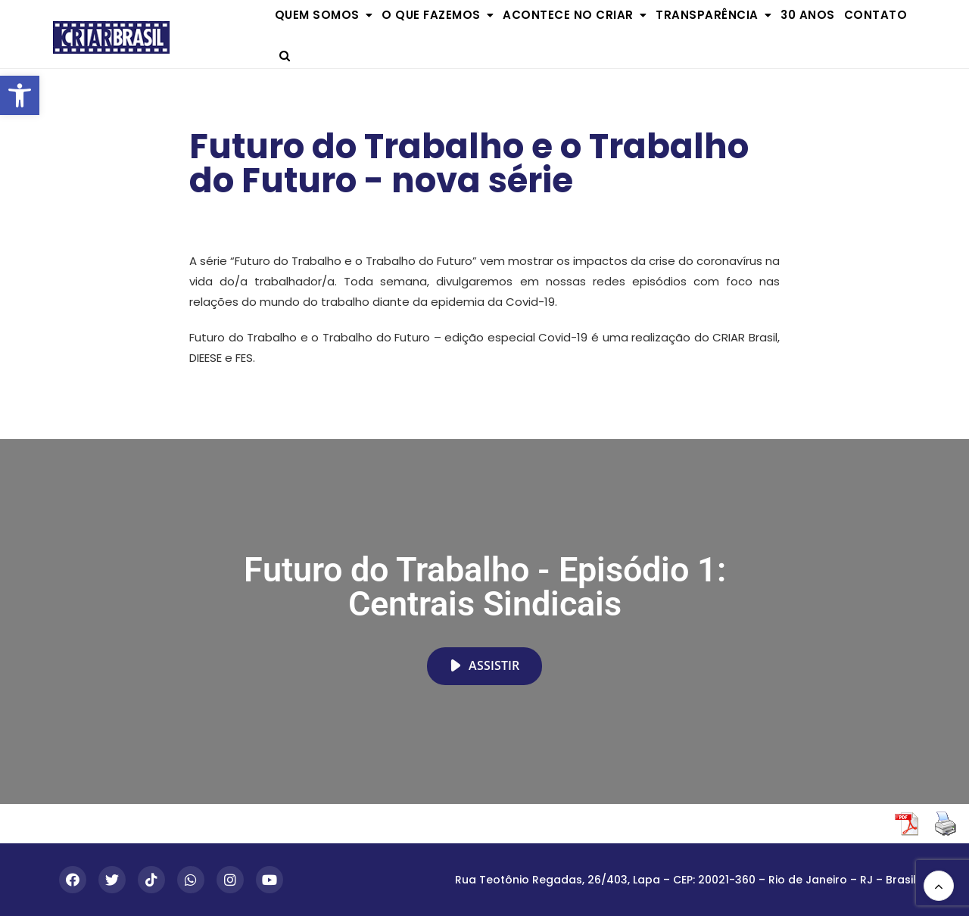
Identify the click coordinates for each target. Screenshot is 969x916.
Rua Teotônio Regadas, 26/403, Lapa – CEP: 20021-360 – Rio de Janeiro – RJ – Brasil (685, 879)
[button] (19, 95)
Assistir (484, 665)
